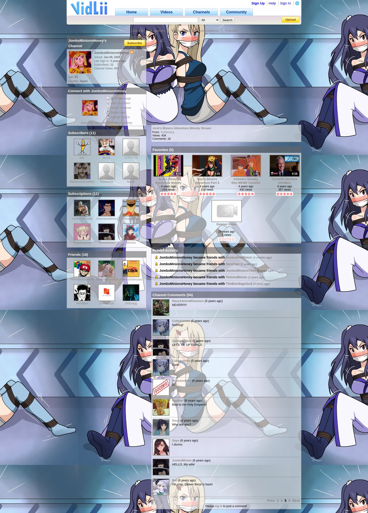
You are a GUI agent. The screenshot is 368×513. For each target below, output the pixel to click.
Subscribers (181, 31)
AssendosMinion (106, 218)
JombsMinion (106, 242)
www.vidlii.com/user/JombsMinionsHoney (106, 122)
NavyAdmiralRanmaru (188, 301)
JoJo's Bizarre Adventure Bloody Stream (181, 128)
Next (296, 500)
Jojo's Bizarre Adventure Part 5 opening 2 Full (207, 181)
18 (85, 254)
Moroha (131, 242)
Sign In (285, 3)
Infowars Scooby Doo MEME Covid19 (245, 181)
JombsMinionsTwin (241, 270)
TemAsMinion (236, 277)
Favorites (158, 31)
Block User (116, 112)
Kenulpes (82, 303)
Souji (176, 420)
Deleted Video (226, 224)
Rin (174, 480)
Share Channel (118, 107)
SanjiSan (233, 264)
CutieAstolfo (181, 321)
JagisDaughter (82, 242)
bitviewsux (106, 181)
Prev (271, 500)
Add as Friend (118, 117)
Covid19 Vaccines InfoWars (285, 181)
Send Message (118, 98)
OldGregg (131, 303)
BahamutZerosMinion (83, 181)
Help (272, 3)
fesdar (131, 181)
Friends (231, 31)
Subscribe (134, 43)
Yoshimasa (167, 132)
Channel (137, 31)
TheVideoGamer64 (82, 279)
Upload (290, 19)
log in (218, 506)
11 (93, 133)
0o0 (82, 157)
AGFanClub (106, 303)
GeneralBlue (131, 218)
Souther (178, 400)
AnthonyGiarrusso (131, 279)
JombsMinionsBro (106, 279)
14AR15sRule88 (82, 218)
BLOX (106, 157)
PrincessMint (181, 380)
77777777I (131, 157)
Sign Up (258, 3)
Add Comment (118, 103)
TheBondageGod (239, 284)
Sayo (175, 440)
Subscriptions (208, 31)
